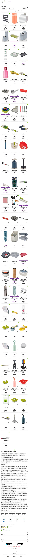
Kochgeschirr (2, 515)
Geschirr (7, 512)
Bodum (12, 508)
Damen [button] (20, 11)
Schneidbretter (8, 455)
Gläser (9, 512)
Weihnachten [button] (10, 11)
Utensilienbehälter (3, 516)
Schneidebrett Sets (9, 516)
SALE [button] (7, 11)
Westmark (2, 508)
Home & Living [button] (3, 11)
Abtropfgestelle (7, 515)
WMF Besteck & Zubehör (15, 516)
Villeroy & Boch (22, 507)
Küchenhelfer (13, 513)
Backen (23, 512)
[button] (4, 9)
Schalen (5, 484)
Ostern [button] (14, 11)
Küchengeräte (6, 485)
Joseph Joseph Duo (21, 516)
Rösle (5, 508)
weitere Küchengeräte (19, 515)
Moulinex (8, 508)
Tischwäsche (2, 513)
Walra (10, 513)
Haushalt (23, 515)
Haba (4, 508)
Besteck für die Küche (14, 512)
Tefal (25, 507)
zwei (8, 476)
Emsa (9, 508)
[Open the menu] (2, 3)
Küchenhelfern (17, 494)
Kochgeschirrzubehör (12, 515)
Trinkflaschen (19, 464)
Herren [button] (17, 11)
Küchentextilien (3, 512)
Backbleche (9, 471)
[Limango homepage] (3, 1)
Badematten (6, 513)
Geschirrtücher (19, 512)
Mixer (25, 486)
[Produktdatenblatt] (5, 22)
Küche (12, 495)
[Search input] (15, 3)
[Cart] (9, 23)
